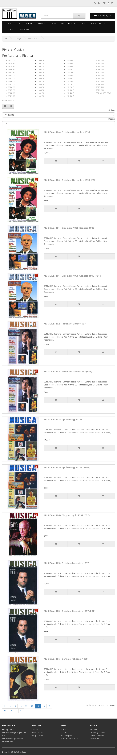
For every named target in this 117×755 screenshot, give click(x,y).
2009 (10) (70, 78)
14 (44, 706)
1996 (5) (40, 78)
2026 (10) (100, 90)
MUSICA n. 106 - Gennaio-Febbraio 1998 (66, 658)
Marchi (63, 729)
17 (11, 710)
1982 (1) (11, 75)
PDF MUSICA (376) (103, 93)
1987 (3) (11, 90)
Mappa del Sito (38, 735)
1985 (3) (11, 84)
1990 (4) (40, 60)
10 (20, 706)
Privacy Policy (7, 729)
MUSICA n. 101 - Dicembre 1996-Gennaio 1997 (69, 227)
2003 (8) (70, 60)
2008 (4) (70, 75)
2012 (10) (70, 87)
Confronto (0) (7, 100)
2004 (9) (70, 63)
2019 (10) (100, 69)
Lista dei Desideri (97, 735)
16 (5, 710)
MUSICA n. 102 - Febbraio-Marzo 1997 (65, 323)
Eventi (54, 24)
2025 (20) (100, 87)
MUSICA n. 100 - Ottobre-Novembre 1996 (67, 132)
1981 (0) (11, 72)
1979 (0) (11, 66)
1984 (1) (11, 81)
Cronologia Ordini (97, 732)
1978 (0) (11, 63)
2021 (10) (100, 75)
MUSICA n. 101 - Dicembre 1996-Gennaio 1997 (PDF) (72, 275)
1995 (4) (40, 75)
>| (21, 710)
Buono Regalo (98, 24)
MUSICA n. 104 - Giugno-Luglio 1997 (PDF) (67, 515)
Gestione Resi (37, 732)
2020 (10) (100, 72)
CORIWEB (15, 752)
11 (26, 706)
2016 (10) (100, 60)
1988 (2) (11, 93)
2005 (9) (70, 66)
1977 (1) (11, 60)
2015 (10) (70, 96)
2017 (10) (100, 63)
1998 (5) (40, 84)
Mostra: (111, 119)
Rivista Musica (68, 24)
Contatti (11, 30)
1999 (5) (40, 87)
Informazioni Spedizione (12, 738)
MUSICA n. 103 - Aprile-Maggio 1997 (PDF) (67, 467)
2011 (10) (70, 84)
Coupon (64, 732)
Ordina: (111, 110)
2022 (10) (100, 78)
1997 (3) (40, 81)
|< (5, 706)
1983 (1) (11, 78)
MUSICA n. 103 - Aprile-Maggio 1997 (64, 419)
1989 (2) (11, 96)
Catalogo (41, 24)
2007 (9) (70, 72)
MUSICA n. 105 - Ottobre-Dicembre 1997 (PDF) (69, 610)
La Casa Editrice (24, 24)
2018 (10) (100, 66)
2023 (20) (100, 81)
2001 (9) (40, 93)
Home (9, 24)
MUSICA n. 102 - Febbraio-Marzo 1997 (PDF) (68, 371)
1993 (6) (40, 69)
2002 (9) (40, 96)
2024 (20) (100, 84)
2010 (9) (70, 81)
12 (32, 706)
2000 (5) (40, 90)
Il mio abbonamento (69, 738)
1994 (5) (40, 72)
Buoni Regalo (66, 735)
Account (93, 729)
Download (25, 30)
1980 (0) (11, 69)
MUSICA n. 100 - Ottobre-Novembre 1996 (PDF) (70, 179)
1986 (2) (11, 87)
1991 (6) (40, 63)
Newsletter (94, 738)
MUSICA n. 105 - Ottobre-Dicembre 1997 (66, 563)
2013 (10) (70, 90)
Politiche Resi (7, 741)
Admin (23, 752)
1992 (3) (40, 66)
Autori (83, 24)
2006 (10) (70, 69)
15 (49, 706)
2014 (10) (70, 93)
